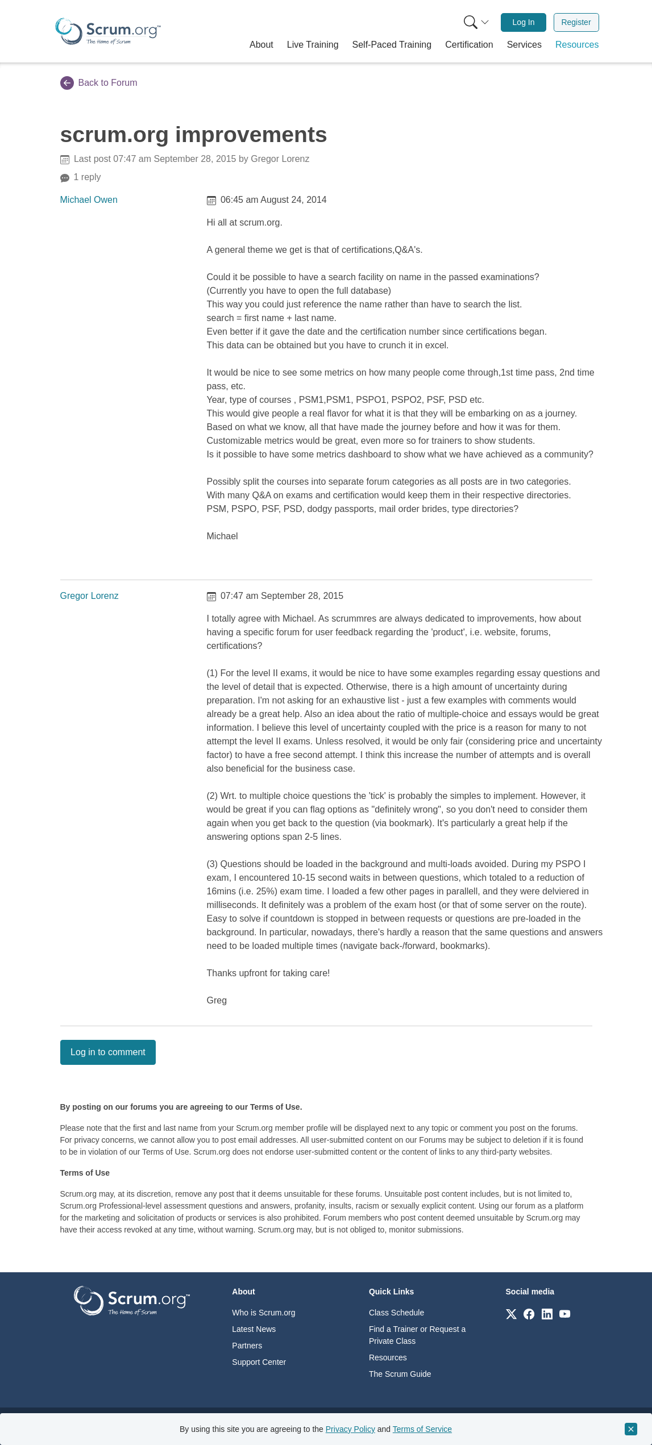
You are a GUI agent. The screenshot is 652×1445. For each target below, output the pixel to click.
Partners (247, 1345)
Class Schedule (396, 1312)
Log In (524, 22)
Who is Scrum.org (263, 1312)
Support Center (259, 1362)
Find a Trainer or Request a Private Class (417, 1335)
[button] (261, 45)
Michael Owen (89, 200)
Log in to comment (108, 1052)
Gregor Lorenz (89, 596)
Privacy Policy (350, 1429)
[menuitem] (475, 22)
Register (576, 22)
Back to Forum (99, 83)
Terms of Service (422, 1429)
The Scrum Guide (400, 1374)
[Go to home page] (132, 1300)
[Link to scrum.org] (511, 1313)
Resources (388, 1357)
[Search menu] (476, 22)
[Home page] (108, 31)
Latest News (254, 1329)
